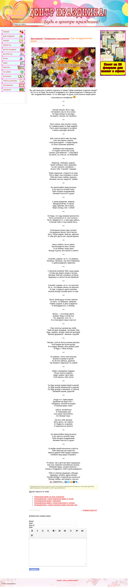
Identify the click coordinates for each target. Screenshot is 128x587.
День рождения (37, 39)
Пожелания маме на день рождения (49, 497)
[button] (32, 530)
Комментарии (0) (89, 510)
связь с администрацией (70, 580)
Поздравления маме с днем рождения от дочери (54, 503)
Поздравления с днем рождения (57, 39)
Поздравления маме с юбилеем (47, 501)
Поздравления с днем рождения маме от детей (53, 499)
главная (59, 580)
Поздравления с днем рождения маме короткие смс (55, 505)
